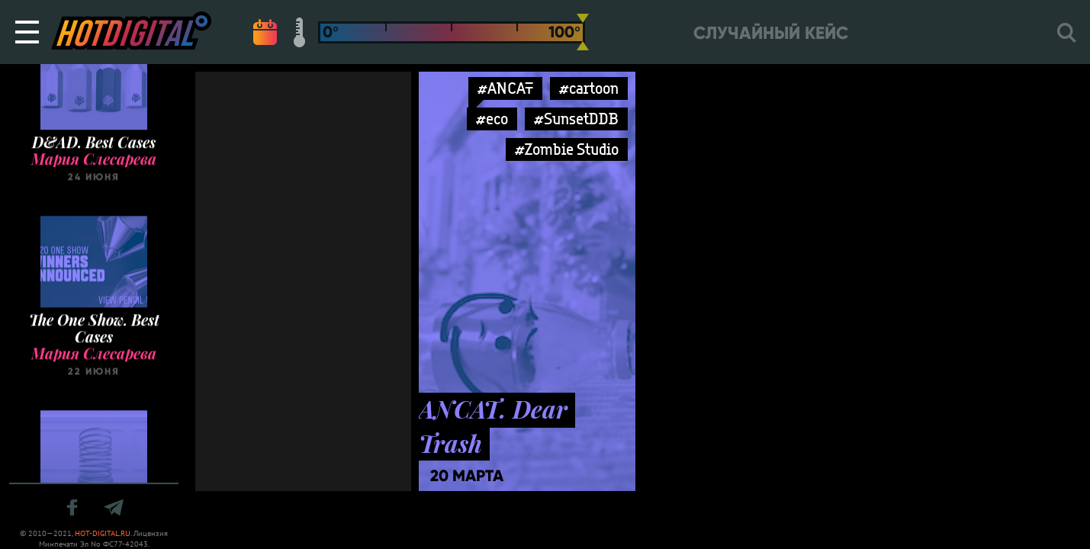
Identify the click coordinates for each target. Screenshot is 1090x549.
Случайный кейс (770, 33)
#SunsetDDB (576, 118)
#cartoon (589, 88)
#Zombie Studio (567, 149)
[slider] (582, 32)
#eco (492, 118)
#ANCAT (505, 88)
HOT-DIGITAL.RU (102, 533)
